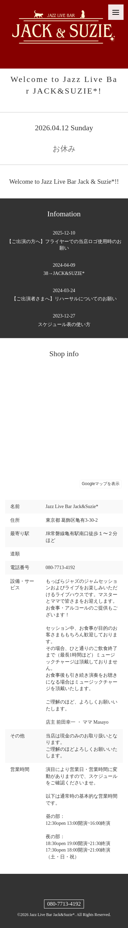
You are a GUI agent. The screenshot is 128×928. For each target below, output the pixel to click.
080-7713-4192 (64, 904)
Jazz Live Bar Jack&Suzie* (52, 914)
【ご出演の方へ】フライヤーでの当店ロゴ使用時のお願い (64, 240)
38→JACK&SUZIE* (64, 269)
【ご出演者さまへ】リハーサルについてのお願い (64, 294)
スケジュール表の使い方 (64, 320)
